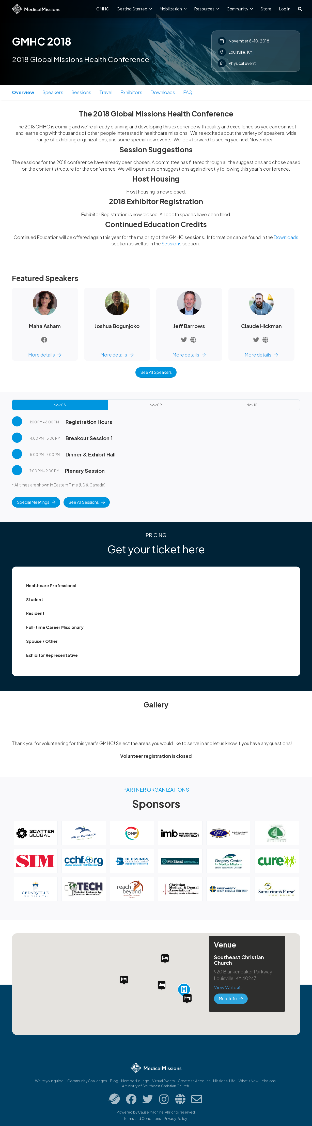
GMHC (102, 8)
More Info (231, 998)
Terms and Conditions (142, 1118)
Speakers (52, 92)
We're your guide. (49, 1080)
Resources (206, 8)
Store (265, 8)
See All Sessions (86, 502)
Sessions (81, 92)
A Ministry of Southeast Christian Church (155, 1086)
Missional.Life (224, 1080)
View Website (228, 987)
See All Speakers (156, 372)
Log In (284, 8)
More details (44, 355)
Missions (268, 1080)
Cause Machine (151, 1112)
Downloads (162, 92)
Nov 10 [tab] (251, 405)
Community (240, 8)
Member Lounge (135, 1080)
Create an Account (194, 1080)
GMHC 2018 (41, 41)
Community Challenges (87, 1080)
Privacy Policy (175, 1118)
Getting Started (134, 8)
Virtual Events (163, 1080)
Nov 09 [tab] (156, 405)
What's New (248, 1080)
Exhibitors (131, 92)
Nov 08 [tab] (60, 405)
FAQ (187, 92)
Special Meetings (36, 502)
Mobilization (173, 8)
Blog (114, 1080)
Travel (105, 92)
